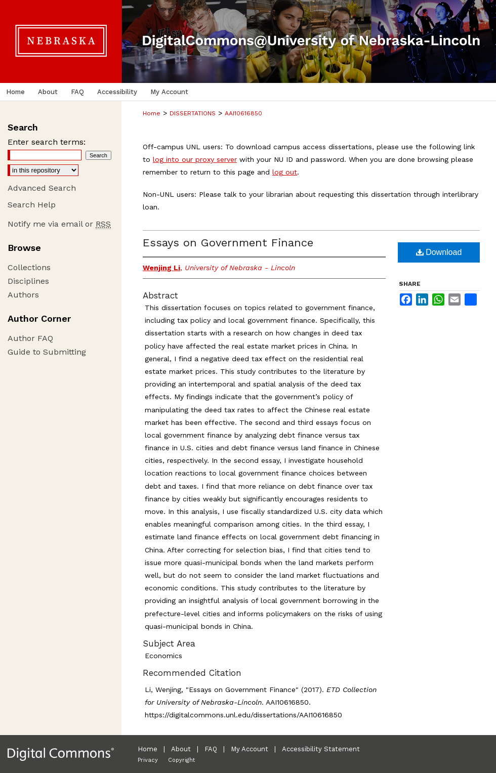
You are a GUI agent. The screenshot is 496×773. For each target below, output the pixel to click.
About (181, 749)
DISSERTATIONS (193, 113)
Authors (23, 294)
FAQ (210, 749)
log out (284, 172)
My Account (249, 749)
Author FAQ (30, 338)
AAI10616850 (243, 113)
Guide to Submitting (47, 352)
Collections (29, 267)
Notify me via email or (59, 224)
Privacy (148, 760)
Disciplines (28, 281)
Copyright (181, 760)
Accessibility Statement (321, 749)
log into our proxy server (195, 159)
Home (151, 113)
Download (439, 252)
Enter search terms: (47, 142)
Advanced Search (42, 188)
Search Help (32, 204)
